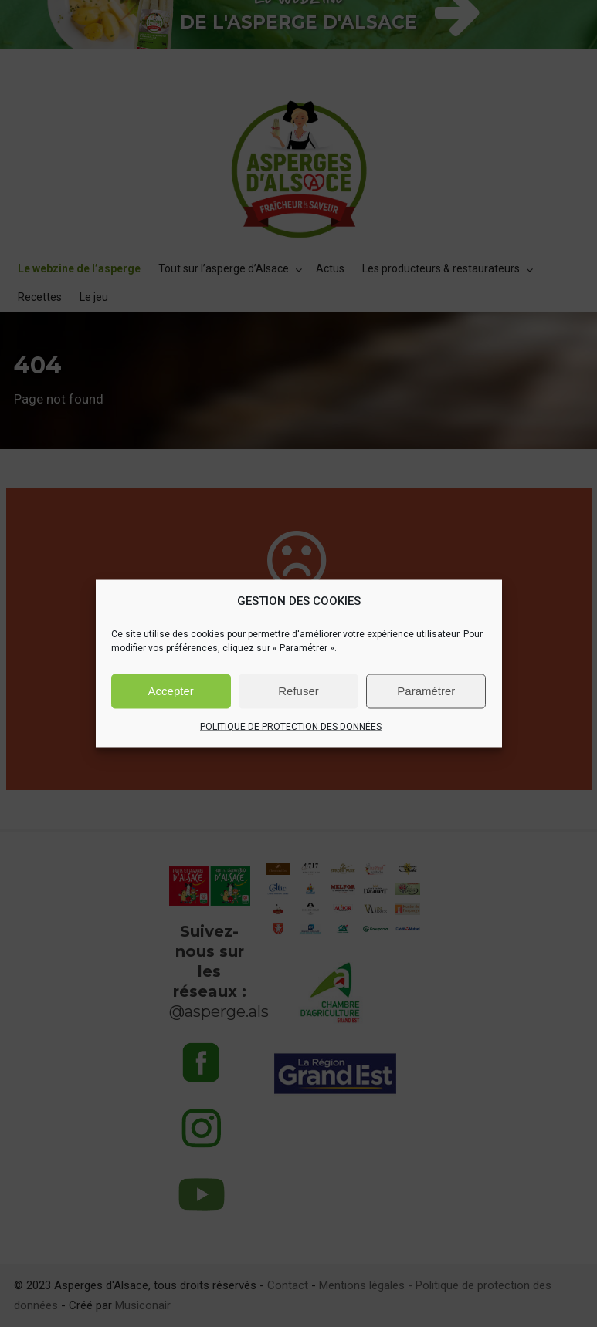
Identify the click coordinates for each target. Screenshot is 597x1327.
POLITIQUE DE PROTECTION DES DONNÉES (291, 726)
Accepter (171, 690)
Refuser (298, 690)
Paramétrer (426, 690)
